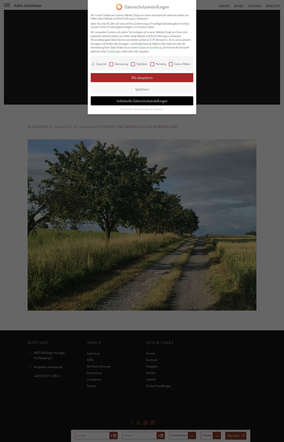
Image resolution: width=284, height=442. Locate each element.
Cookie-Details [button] (127, 109)
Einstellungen (114, 51)
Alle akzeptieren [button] (142, 77)
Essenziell (98, 64)
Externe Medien (180, 64)
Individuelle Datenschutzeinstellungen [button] (142, 101)
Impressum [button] (158, 109)
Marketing (158, 64)
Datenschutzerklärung (150, 47)
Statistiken (139, 64)
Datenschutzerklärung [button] (143, 109)
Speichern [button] (142, 89)
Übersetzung (118, 64)
